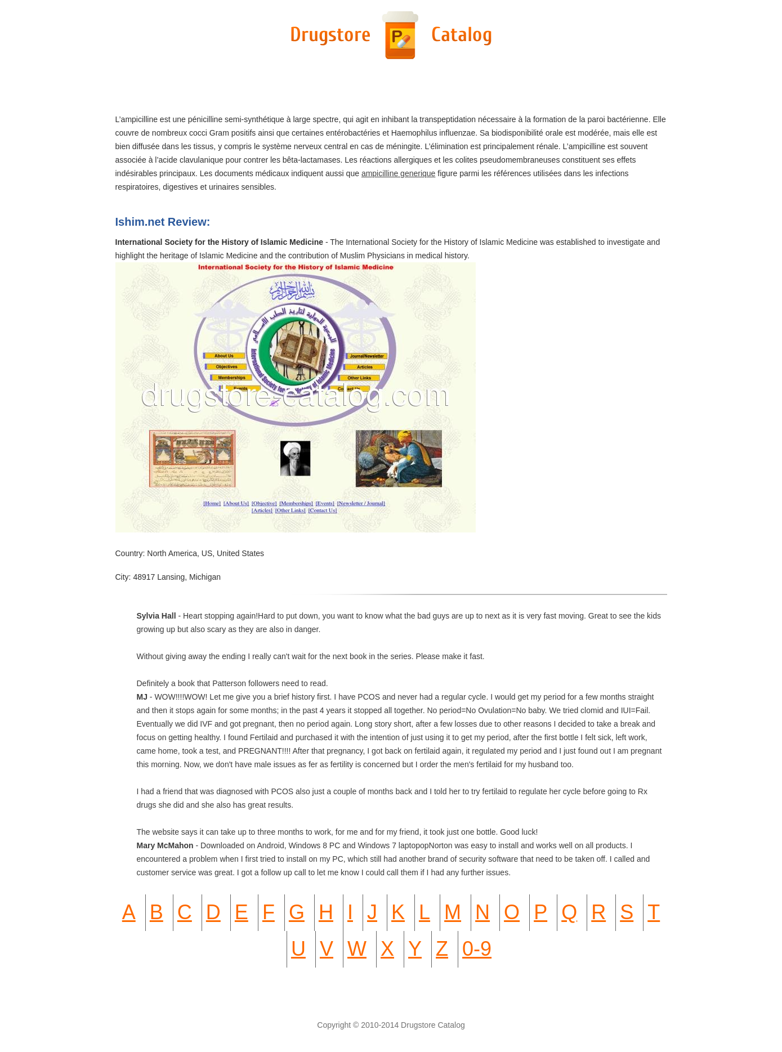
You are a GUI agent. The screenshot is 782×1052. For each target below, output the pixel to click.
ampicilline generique (398, 173)
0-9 (476, 948)
